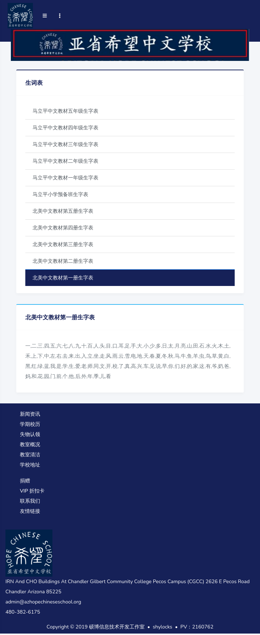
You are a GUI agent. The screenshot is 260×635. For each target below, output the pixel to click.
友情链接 (30, 511)
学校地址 (30, 464)
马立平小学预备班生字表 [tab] (60, 194)
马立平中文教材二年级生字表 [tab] (65, 161)
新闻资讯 (30, 414)
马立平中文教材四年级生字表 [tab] (65, 127)
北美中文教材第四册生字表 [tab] (63, 227)
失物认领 (30, 434)
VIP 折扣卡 (32, 490)
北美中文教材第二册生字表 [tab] (63, 261)
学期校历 (30, 424)
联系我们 (30, 501)
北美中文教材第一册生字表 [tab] (63, 277)
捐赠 (25, 480)
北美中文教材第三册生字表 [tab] (63, 244)
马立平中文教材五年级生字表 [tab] (65, 111)
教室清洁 (30, 454)
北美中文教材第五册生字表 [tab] (63, 211)
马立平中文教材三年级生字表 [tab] (65, 144)
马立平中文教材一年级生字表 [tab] (65, 177)
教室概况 (30, 444)
